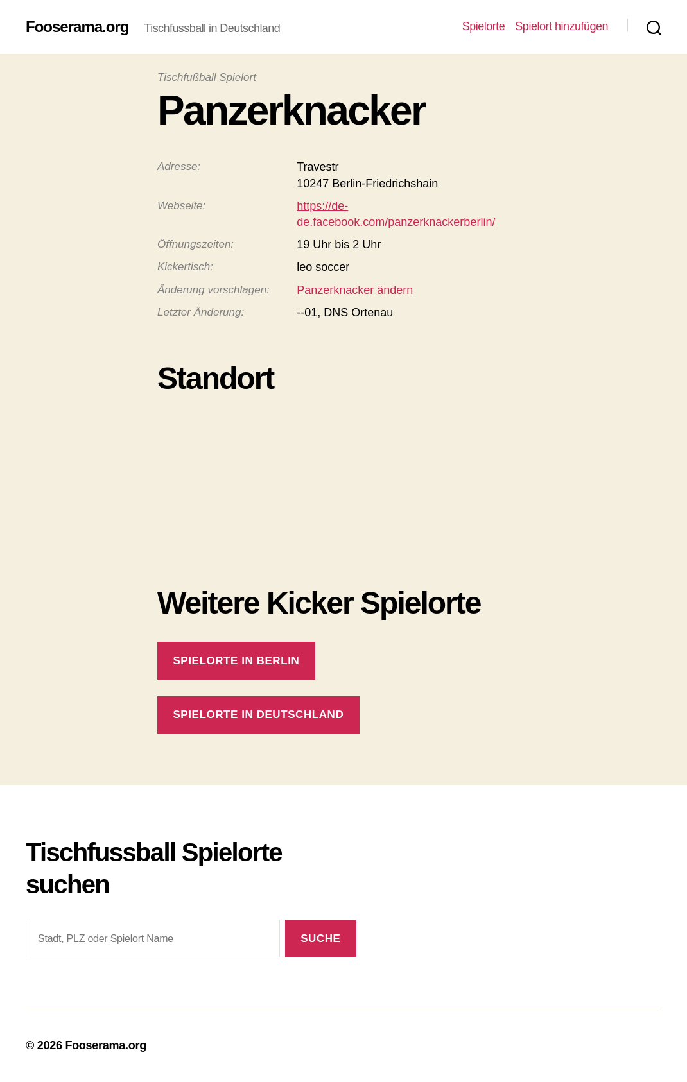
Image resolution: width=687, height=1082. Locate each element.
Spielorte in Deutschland (258, 714)
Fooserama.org (77, 27)
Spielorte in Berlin (236, 661)
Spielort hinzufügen (561, 26)
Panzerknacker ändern (355, 290)
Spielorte (483, 26)
